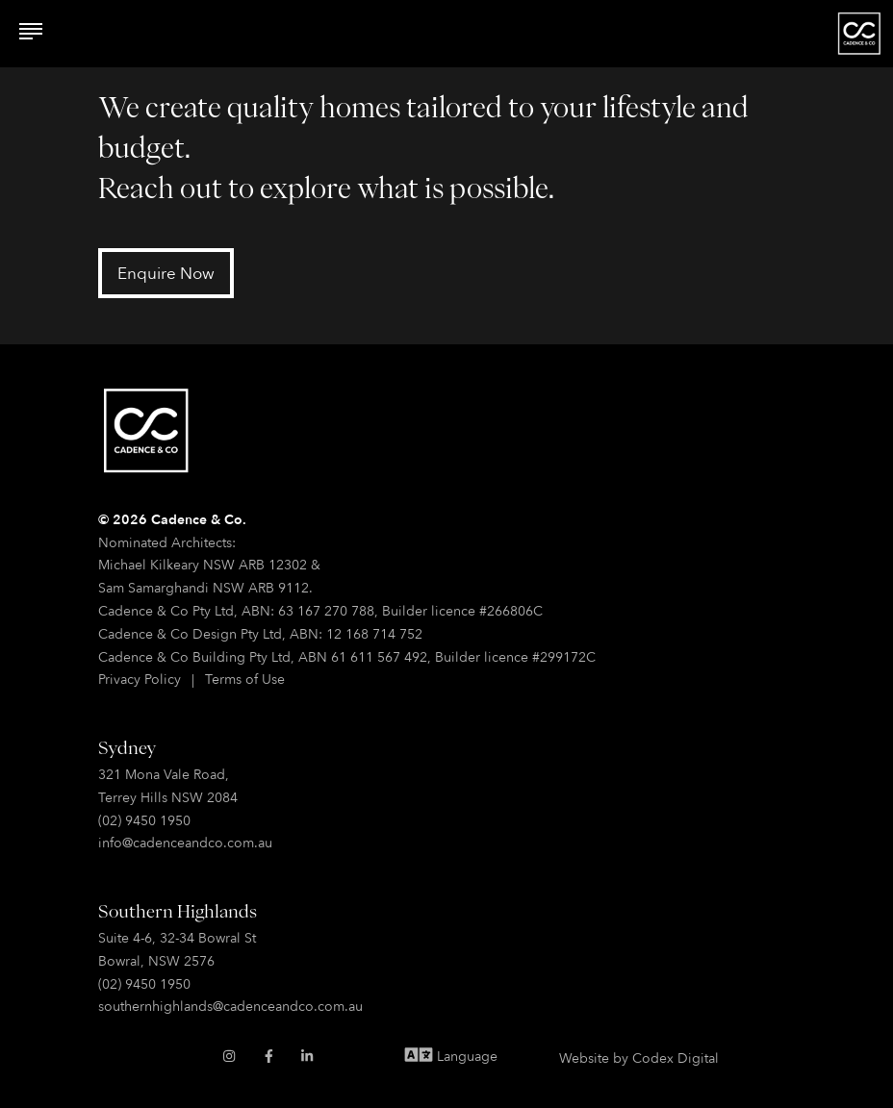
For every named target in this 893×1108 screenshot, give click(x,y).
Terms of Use (245, 678)
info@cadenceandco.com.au (185, 842)
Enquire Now (166, 273)
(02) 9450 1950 (144, 820)
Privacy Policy (139, 678)
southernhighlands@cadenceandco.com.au (230, 1006)
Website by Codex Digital (639, 1057)
